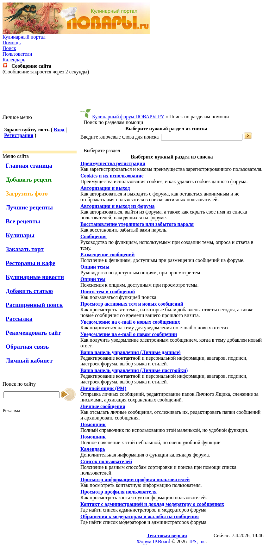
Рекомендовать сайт (33, 332)
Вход (59, 129)
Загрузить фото (27, 193)
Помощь (12, 42)
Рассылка (19, 318)
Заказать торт (25, 249)
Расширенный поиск (34, 304)
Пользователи (17, 54)
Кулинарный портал (24, 37)
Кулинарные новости (35, 277)
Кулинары (20, 235)
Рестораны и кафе (30, 263)
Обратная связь (27, 346)
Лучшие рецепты (29, 207)
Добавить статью (29, 291)
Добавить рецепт (29, 179)
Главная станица (29, 165)
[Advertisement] (134, 94)
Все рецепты (23, 221)
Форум (144, 541)
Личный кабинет (29, 360)
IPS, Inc (197, 541)
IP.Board (161, 541)
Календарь (14, 59)
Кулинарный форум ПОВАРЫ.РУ (128, 116)
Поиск (9, 48)
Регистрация (18, 135)
